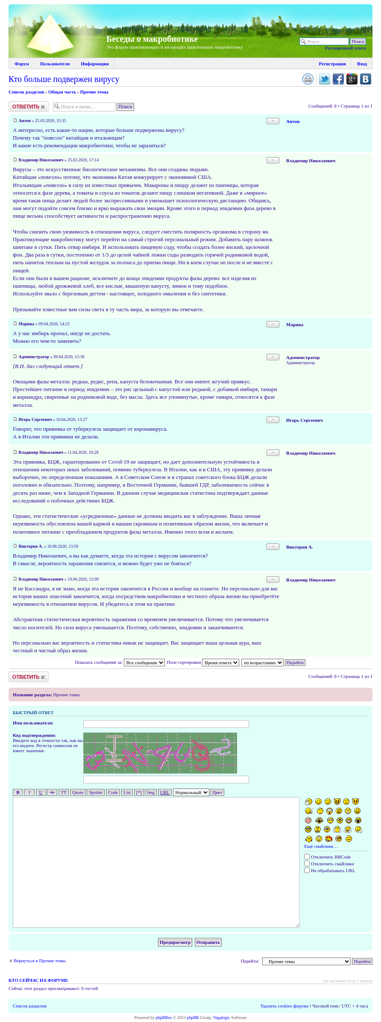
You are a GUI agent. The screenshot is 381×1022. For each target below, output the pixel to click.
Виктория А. (31, 546)
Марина (27, 323)
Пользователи (55, 63)
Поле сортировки (203, 662)
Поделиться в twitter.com (324, 79)
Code (113, 792)
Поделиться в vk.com (365, 79)
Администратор (34, 356)
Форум (22, 63)
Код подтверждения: (34, 735)
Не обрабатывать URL (329, 870)
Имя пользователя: (33, 722)
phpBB (193, 1017)
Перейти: (250, 961)
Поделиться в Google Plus (352, 79)
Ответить (29, 106)
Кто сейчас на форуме (38, 980)
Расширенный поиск (345, 47)
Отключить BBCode (327, 856)
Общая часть (62, 91)
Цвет (217, 792)
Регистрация (332, 63)
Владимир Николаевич (41, 160)
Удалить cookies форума (284, 1005)
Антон (25, 120)
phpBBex (164, 1017)
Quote (78, 792)
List (127, 792)
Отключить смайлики (329, 863)
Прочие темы (94, 91)
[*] (139, 792)
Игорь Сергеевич (35, 419)
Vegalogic (221, 1017)
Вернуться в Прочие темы (39, 960)
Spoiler (96, 792)
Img (151, 792)
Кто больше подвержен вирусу (64, 79)
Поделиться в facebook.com (338, 79)
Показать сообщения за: (119, 662)
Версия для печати (308, 79)
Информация (95, 63)
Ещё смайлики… (321, 846)
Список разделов (26, 91)
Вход (362, 63)
